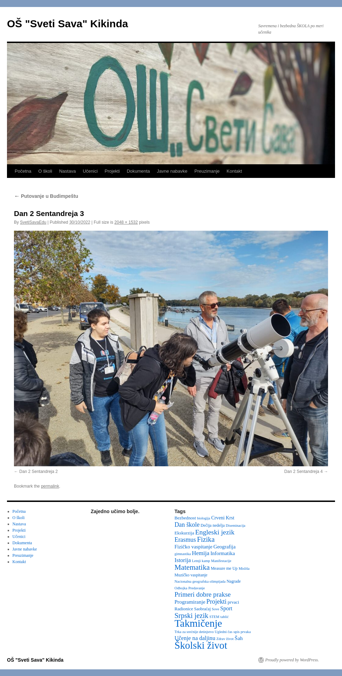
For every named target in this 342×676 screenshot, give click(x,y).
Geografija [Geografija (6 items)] (225, 546)
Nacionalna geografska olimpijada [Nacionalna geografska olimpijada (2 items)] (199, 581)
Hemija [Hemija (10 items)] (200, 553)
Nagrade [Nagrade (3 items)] (233, 581)
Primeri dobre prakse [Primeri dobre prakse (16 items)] (202, 594)
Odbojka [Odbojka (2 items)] (180, 588)
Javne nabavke (172, 171)
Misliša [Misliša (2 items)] (244, 568)
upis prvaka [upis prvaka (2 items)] (242, 632)
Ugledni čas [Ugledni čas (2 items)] (223, 632)
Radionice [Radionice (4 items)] (183, 608)
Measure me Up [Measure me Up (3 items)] (224, 568)
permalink (50, 486)
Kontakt (234, 171)
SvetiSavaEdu (33, 222)
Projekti (112, 171)
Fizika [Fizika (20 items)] (206, 539)
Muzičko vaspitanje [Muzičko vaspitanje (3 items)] (190, 575)
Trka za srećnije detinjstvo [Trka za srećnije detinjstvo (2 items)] (194, 632)
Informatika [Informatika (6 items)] (222, 553)
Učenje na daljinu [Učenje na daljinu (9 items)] (194, 638)
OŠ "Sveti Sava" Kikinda (67, 23)
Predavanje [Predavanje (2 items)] (196, 588)
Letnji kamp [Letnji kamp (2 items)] (201, 561)
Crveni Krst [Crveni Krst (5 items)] (222, 517)
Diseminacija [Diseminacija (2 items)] (235, 525)
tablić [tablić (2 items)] (225, 617)
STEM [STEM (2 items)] (214, 617)
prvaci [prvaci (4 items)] (233, 602)
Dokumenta (138, 171)
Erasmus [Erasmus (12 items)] (185, 539)
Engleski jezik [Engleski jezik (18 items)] (215, 532)
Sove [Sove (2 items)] (215, 609)
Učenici (90, 171)
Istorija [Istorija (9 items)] (182, 560)
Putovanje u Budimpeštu (46, 196)
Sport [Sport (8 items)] (226, 608)
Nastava (67, 171)
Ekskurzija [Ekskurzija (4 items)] (184, 532)
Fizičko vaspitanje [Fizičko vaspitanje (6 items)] (193, 546)
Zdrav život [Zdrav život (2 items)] (224, 639)
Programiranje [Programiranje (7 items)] (189, 602)
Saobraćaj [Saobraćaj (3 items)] (202, 608)
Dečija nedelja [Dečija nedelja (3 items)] (213, 525)
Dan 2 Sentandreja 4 (303, 471)
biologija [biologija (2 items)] (203, 518)
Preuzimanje (207, 171)
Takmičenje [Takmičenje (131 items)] (198, 623)
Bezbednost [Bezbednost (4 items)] (185, 517)
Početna (23, 171)
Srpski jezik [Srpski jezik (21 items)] (191, 615)
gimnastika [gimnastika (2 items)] (182, 554)
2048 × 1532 (126, 222)
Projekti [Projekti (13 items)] (216, 601)
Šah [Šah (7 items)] (239, 638)
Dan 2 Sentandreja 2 (38, 471)
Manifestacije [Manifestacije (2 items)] (221, 561)
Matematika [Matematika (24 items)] (192, 567)
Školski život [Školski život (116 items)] (200, 645)
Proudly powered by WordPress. (292, 659)
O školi (45, 171)
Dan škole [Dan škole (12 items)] (187, 524)
